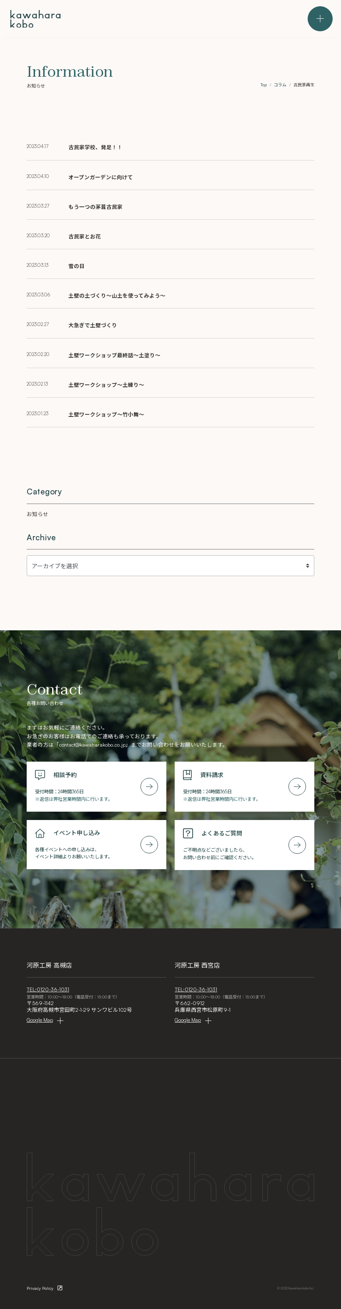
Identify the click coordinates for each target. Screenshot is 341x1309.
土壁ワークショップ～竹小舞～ (106, 414)
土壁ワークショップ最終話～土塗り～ (114, 355)
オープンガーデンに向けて (100, 177)
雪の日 (76, 266)
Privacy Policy (40, 1288)
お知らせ (37, 514)
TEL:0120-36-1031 (48, 989)
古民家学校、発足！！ (95, 147)
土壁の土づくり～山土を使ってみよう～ (116, 295)
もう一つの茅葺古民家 (95, 206)
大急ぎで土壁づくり (92, 325)
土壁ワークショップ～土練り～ (106, 384)
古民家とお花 (84, 236)
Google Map (40, 1020)
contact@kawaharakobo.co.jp (92, 744)
